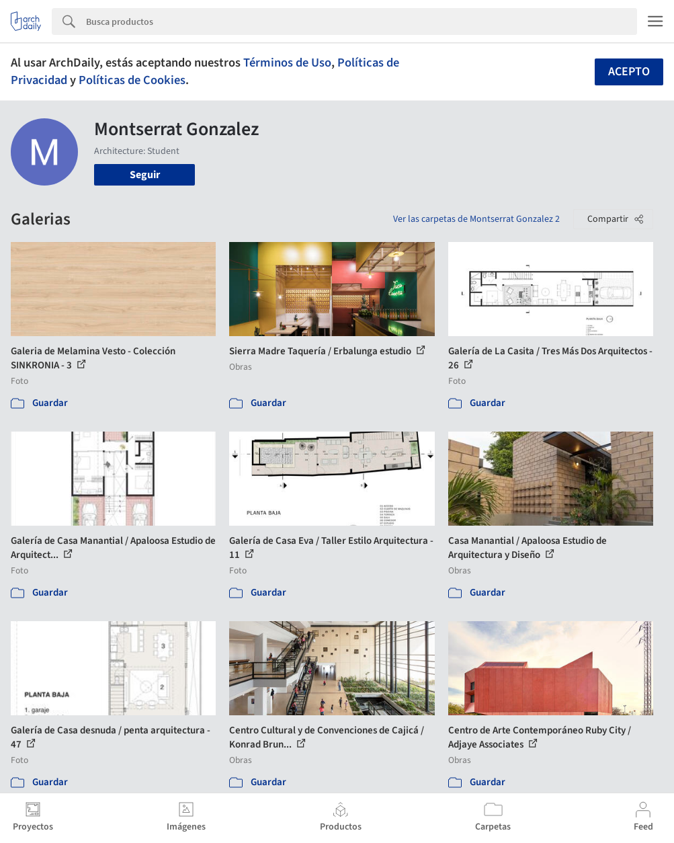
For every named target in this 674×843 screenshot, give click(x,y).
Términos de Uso (287, 62)
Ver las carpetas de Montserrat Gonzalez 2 (476, 219)
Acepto (629, 71)
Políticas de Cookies (132, 80)
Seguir (145, 174)
